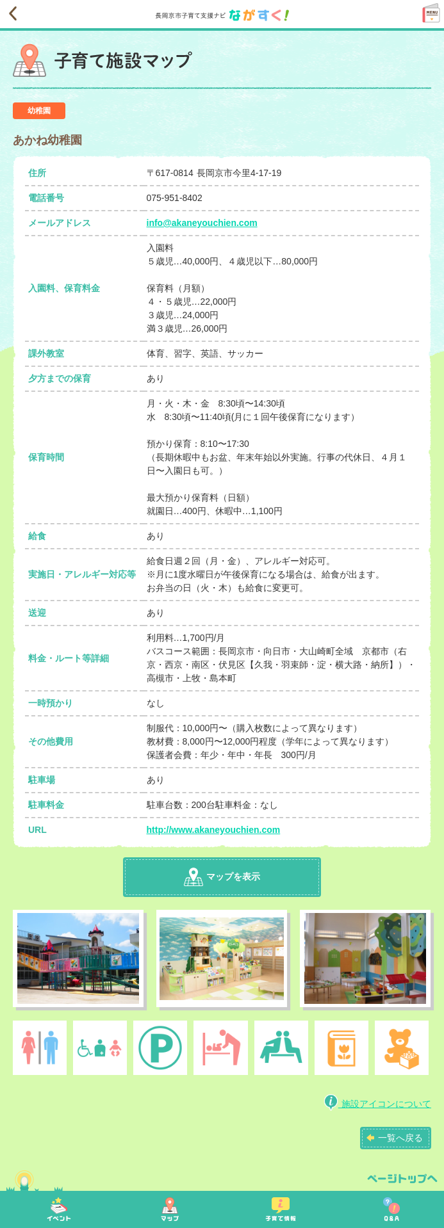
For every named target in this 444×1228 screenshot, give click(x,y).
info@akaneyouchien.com (202, 223)
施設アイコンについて (377, 1104)
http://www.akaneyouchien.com (214, 830)
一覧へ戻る (400, 1138)
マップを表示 (222, 876)
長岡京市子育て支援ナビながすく (227, 15)
